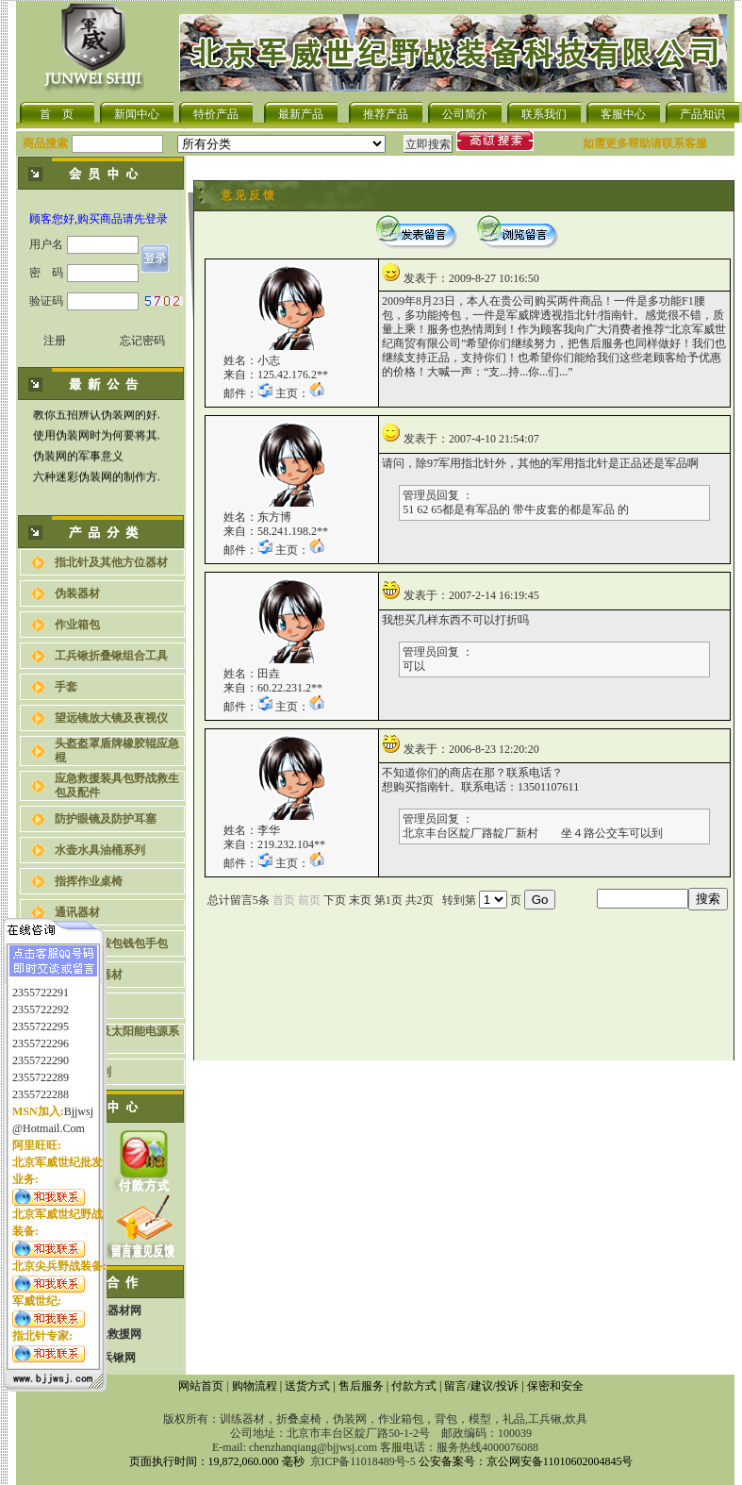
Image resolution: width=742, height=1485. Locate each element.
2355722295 (40, 1016)
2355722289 (40, 1067)
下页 (334, 900)
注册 (54, 340)
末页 (360, 900)
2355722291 (40, 982)
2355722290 (40, 1050)
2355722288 (40, 1084)
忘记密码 (142, 340)
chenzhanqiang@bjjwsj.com (313, 1447)
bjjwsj (78, 1101)
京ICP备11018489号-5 (363, 1461)
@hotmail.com (48, 1118)
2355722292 (40, 999)
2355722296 (40, 1033)
